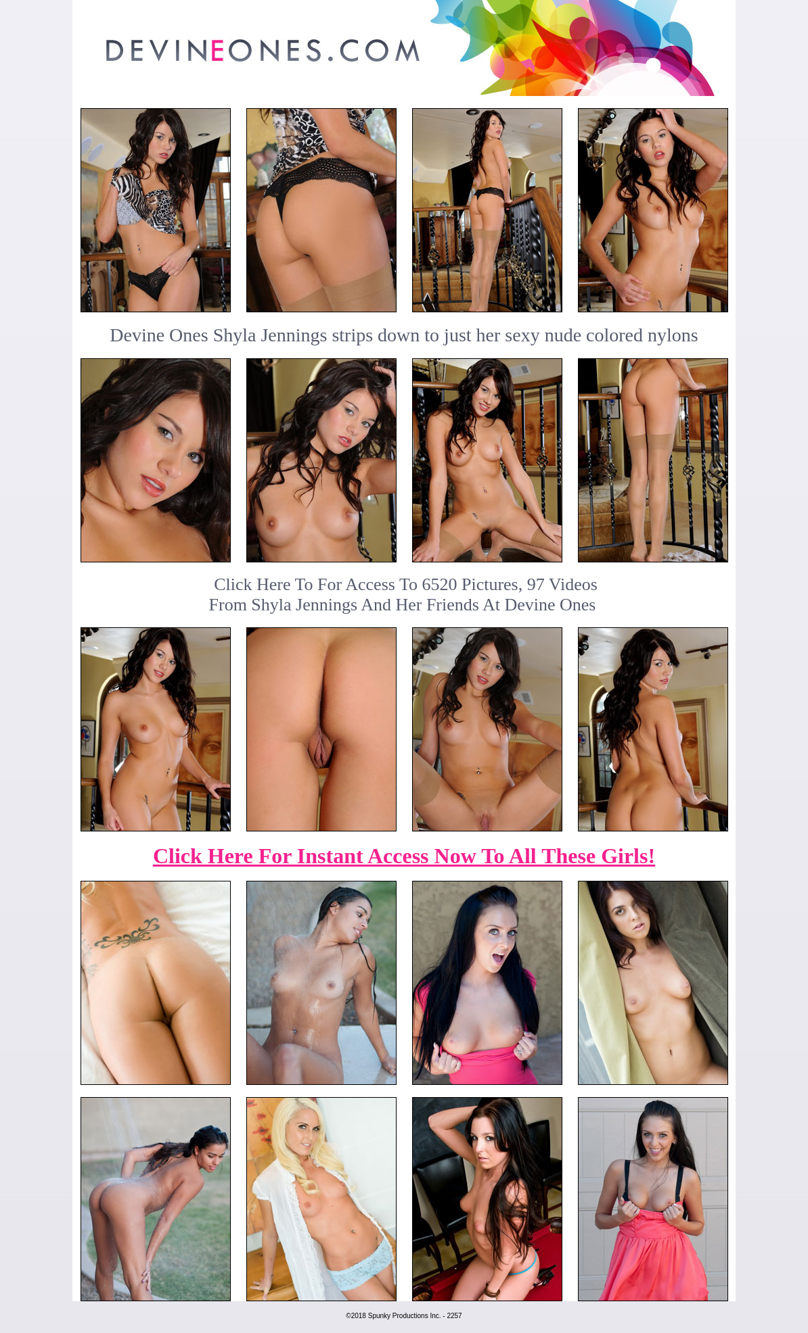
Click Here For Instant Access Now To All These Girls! (404, 856)
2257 (454, 1315)
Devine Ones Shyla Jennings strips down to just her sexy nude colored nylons (404, 334)
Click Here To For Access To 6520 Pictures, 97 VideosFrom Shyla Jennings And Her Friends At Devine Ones (403, 594)
